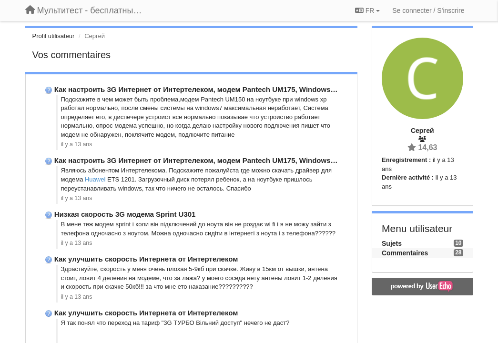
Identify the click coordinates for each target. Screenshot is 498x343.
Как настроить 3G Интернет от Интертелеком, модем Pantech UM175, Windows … (197, 89)
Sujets (392, 243)
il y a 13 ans (76, 144)
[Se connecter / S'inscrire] (428, 10)
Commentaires (405, 253)
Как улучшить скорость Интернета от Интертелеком (146, 259)
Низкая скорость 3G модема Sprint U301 (125, 214)
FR (367, 10)
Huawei (95, 179)
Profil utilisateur (53, 36)
